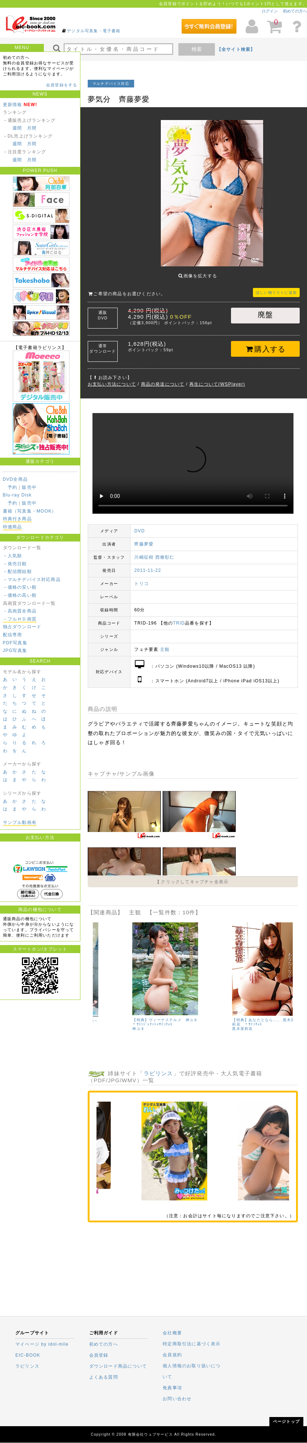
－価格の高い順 (20, 595)
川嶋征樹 (144, 551)
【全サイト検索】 (236, 49)
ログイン (270, 11)
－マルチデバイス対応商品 (32, 579)
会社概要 (172, 1332)
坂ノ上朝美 (103, 1019)
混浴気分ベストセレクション (121, 1015)
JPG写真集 (15, 650)
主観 (165, 643)
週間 (17, 128)
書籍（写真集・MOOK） (30, 511)
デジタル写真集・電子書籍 (93, 31)
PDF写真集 (15, 642)
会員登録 (99, 1355)
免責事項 (172, 1387)
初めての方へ (295, 11)
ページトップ (286, 1421)
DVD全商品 (15, 479)
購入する (265, 344)
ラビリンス (158, 1068)
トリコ (141, 578)
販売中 (29, 487)
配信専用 (12, 634)
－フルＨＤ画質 (20, 619)
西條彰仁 (165, 551)
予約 (12, 487)
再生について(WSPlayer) (217, 378)
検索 (197, 49)
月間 (32, 128)
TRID (179, 617)
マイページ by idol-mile (42, 1344)
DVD (139, 525)
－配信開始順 (17, 571)
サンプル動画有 (20, 822)
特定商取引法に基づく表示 (191, 1343)
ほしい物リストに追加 (276, 287)
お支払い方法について (112, 378)
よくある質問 (103, 1377)
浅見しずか (203, 1024)
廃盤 (265, 309)
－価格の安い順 (20, 587)
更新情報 (12, 104)
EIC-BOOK (27, 1355)
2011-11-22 (147, 564)
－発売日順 (15, 563)
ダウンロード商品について (118, 1366)
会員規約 (172, 1354)
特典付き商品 (17, 518)
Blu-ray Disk (17, 495)
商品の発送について (163, 378)
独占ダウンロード (22, 626)
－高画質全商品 (20, 611)
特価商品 (12, 526)
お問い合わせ (177, 1398)
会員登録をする (61, 85)
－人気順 (12, 555)
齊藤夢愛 (144, 538)
